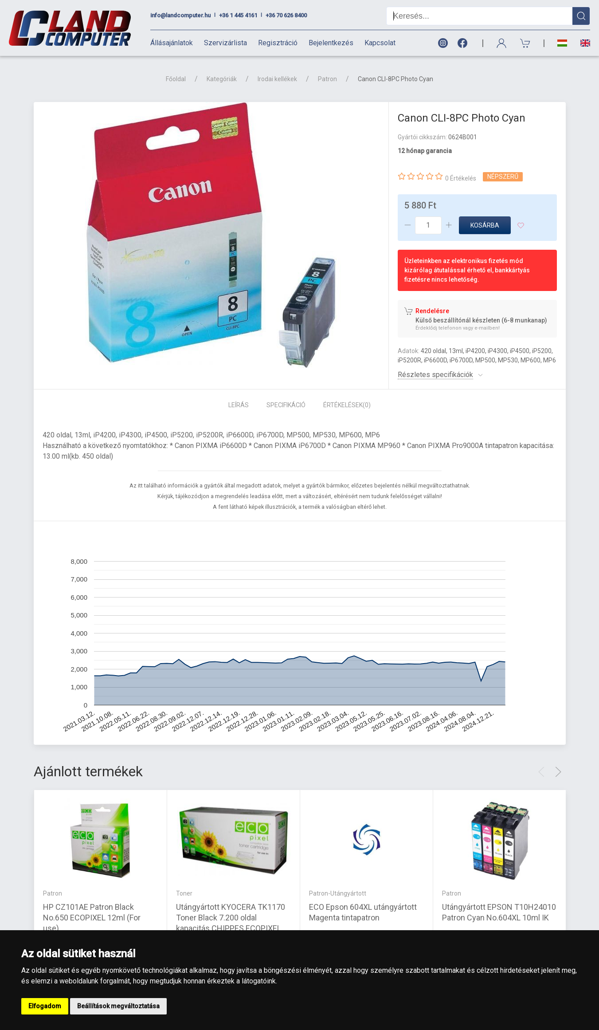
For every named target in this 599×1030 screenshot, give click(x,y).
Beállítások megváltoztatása (118, 1006)
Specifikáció (285, 405)
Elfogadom (44, 1006)
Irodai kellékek (277, 79)
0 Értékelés (460, 178)
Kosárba (484, 225)
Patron (327, 79)
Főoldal (176, 79)
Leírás (238, 405)
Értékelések (347, 405)
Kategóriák (222, 79)
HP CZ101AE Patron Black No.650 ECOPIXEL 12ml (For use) (92, 917)
